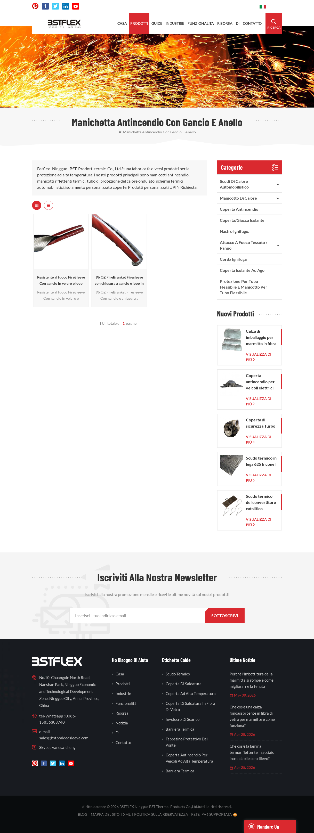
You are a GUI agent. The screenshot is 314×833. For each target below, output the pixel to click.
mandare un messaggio (261, 826)
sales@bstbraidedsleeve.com (63, 738)
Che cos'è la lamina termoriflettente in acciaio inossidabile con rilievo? (252, 752)
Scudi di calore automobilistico (234, 184)
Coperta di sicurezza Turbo (260, 422)
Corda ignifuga (233, 259)
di (237, 23)
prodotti (139, 23)
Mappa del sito (105, 814)
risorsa (224, 23)
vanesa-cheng (64, 747)
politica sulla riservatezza (161, 814)
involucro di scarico (182, 719)
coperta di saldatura (184, 683)
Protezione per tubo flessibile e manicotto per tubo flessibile (243, 287)
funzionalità (201, 23)
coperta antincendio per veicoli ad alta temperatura (189, 758)
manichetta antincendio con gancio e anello (157, 132)
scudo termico (178, 674)
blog (82, 814)
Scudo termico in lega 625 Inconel (261, 461)
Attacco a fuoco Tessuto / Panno (243, 245)
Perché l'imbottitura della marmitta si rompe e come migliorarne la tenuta (251, 680)
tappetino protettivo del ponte (187, 742)
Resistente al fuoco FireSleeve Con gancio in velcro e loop (61, 280)
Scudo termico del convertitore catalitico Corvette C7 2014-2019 (261, 503)
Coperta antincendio (239, 209)
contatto (252, 23)
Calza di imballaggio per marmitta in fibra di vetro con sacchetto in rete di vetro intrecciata (261, 338)
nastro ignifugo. (234, 231)
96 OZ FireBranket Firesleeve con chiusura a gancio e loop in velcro (119, 281)
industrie (175, 23)
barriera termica (180, 729)
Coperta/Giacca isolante (242, 220)
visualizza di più (258, 357)
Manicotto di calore (238, 197)
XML (127, 814)
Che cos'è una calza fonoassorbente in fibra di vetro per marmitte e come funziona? (252, 716)
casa (122, 23)
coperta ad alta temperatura (191, 693)
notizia (122, 723)
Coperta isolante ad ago (242, 270)
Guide (156, 23)
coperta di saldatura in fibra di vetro (190, 706)
